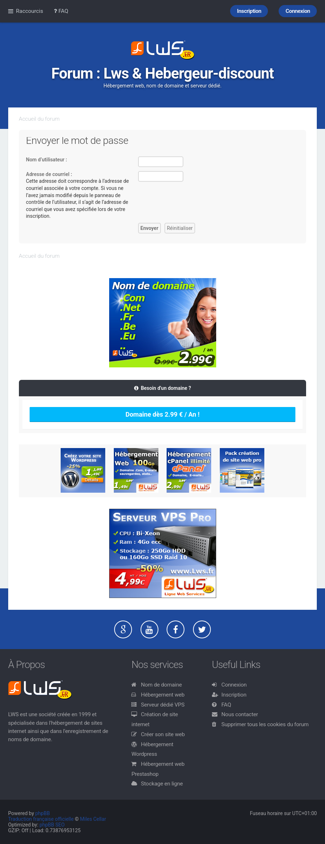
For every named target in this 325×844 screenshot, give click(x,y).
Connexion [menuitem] (297, 11)
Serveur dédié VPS (162, 705)
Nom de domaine (161, 685)
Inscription (234, 695)
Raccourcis (29, 11)
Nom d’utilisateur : (46, 159)
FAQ (226, 705)
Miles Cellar (93, 819)
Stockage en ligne (162, 783)
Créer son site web (163, 734)
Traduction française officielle (41, 819)
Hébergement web (162, 695)
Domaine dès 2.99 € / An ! (163, 414)
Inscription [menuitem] (249, 11)
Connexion (234, 685)
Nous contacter (240, 714)
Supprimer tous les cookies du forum (265, 724)
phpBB (42, 813)
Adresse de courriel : (49, 174)
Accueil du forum (39, 119)
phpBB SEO (52, 825)
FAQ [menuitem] (61, 11)
